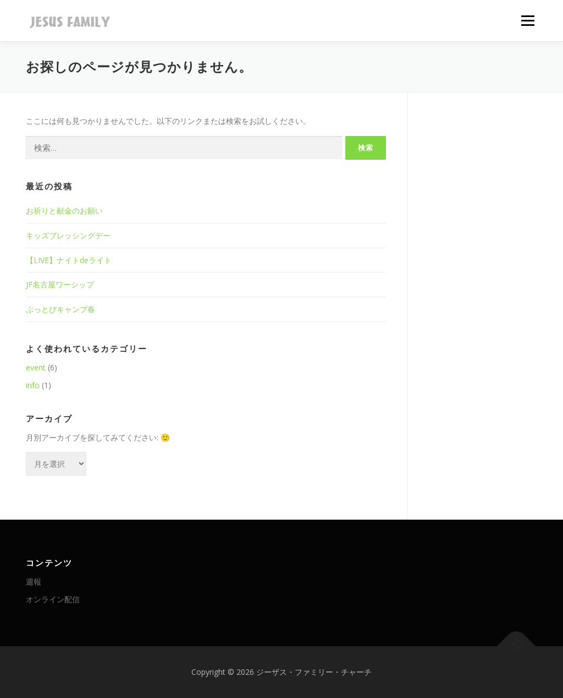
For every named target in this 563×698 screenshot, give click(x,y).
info (33, 385)
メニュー (527, 20)
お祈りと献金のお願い (64, 210)
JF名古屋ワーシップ (60, 284)
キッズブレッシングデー (68, 235)
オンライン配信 (53, 599)
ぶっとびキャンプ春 (60, 309)
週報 (33, 581)
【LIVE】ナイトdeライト (69, 260)
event (36, 367)
